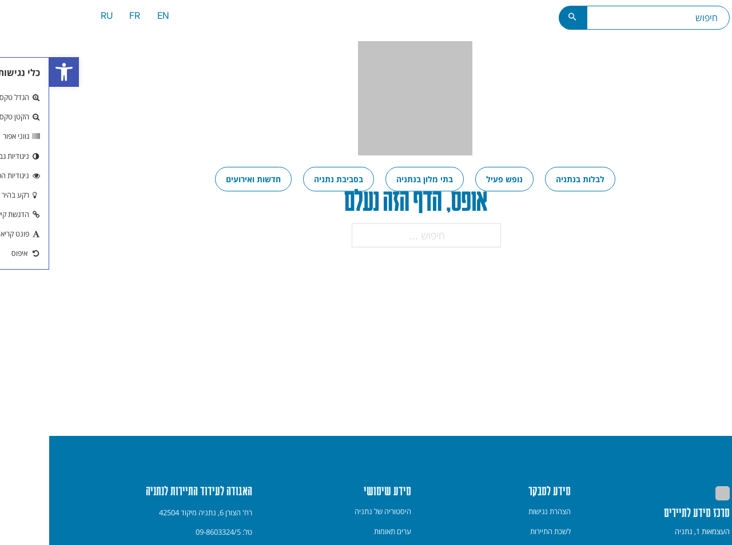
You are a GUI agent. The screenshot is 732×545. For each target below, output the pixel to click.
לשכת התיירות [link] (501, 531)
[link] (15, 72)
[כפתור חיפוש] (524, 18)
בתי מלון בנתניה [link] (375, 179)
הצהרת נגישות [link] (500, 511)
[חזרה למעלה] (709, 521)
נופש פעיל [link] (455, 179)
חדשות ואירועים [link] (204, 179)
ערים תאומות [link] (343, 531)
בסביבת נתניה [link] (289, 179)
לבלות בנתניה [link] (531, 179)
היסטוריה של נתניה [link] (333, 511)
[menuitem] (114, 17)
